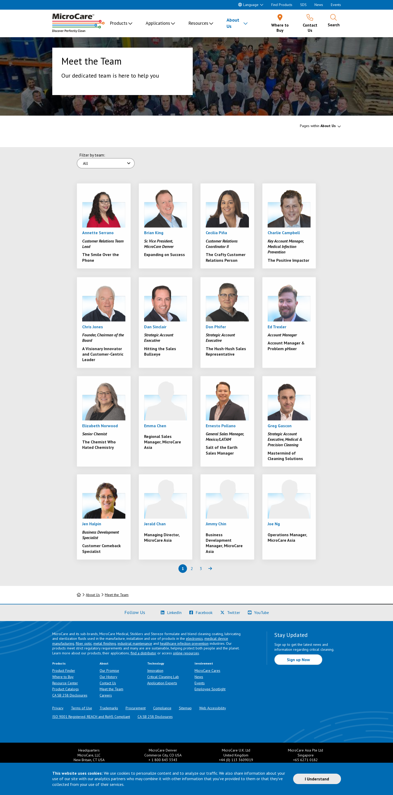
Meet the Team (116, 594)
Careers (106, 695)
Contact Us (108, 683)
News (318, 4)
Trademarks (109, 708)
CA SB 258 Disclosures (69, 695)
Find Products (281, 4)
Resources (198, 23)
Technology (155, 663)
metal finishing (104, 643)
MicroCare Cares (207, 670)
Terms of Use (81, 708)
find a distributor (143, 653)
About (104, 663)
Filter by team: (92, 155)
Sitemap (185, 708)
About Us (233, 23)
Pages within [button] (318, 125)
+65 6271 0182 (305, 760)
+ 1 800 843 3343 (163, 760)
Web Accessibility (212, 708)
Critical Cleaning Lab (163, 676)
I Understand (317, 778)
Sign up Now (298, 659)
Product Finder (63, 670)
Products (118, 23)
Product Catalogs (65, 689)
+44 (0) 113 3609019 (236, 760)
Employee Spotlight (210, 689)
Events (336, 4)
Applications (158, 23)
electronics (194, 638)
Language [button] (248, 4)
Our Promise (109, 670)
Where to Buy (63, 676)
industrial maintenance (135, 643)
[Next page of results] (210, 568)
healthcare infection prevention (184, 643)
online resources (186, 653)
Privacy (57, 708)
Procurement (136, 708)
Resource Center (65, 683)
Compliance (162, 708)
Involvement (204, 663)
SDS (303, 4)
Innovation (155, 670)
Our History (108, 676)
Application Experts (162, 683)
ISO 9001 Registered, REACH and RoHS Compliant (91, 716)
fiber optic (84, 643)
